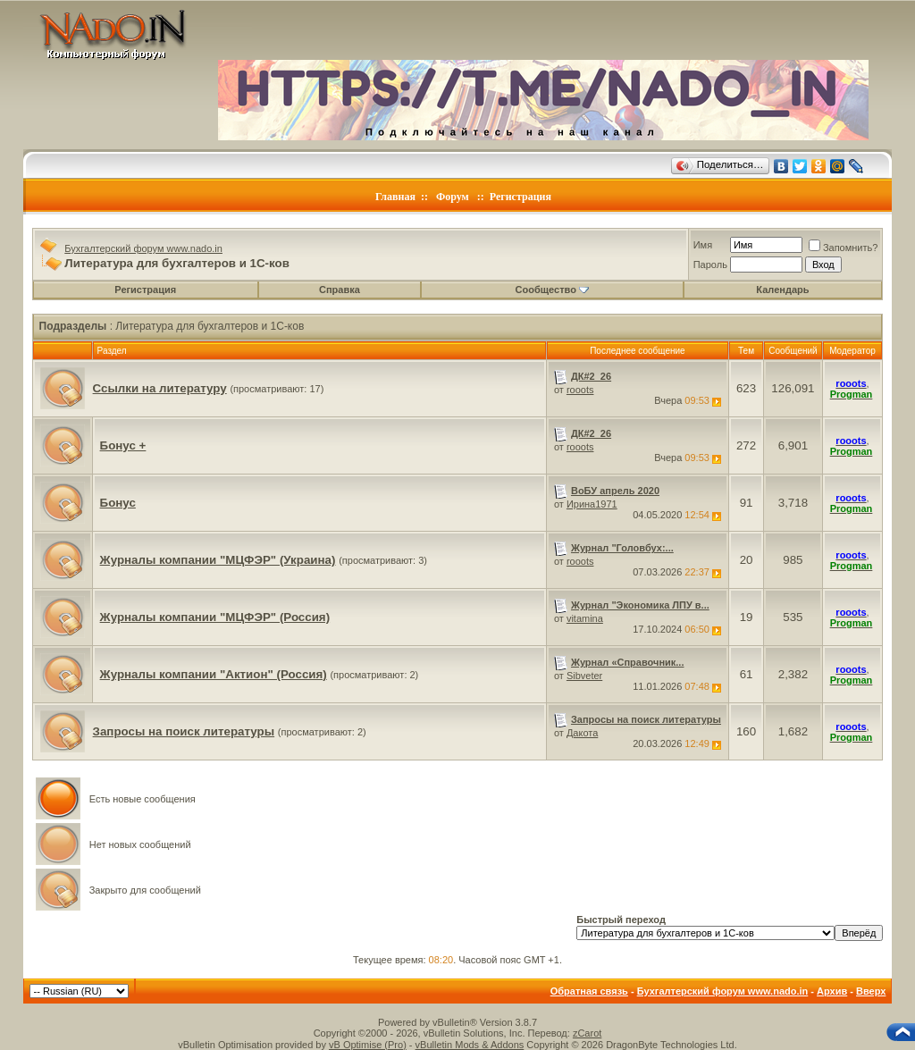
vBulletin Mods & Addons (470, 1044)
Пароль (710, 264)
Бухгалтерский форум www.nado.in (143, 248)
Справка (339, 289)
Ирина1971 (592, 504)
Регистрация (520, 196)
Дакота (582, 732)
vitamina (585, 618)
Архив (832, 991)
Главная (395, 196)
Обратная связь (589, 991)
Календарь (782, 289)
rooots (580, 389)
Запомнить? (843, 247)
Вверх (871, 991)
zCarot (587, 1033)
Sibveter (584, 675)
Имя (702, 244)
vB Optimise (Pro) (368, 1044)
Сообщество (552, 289)
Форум (452, 196)
